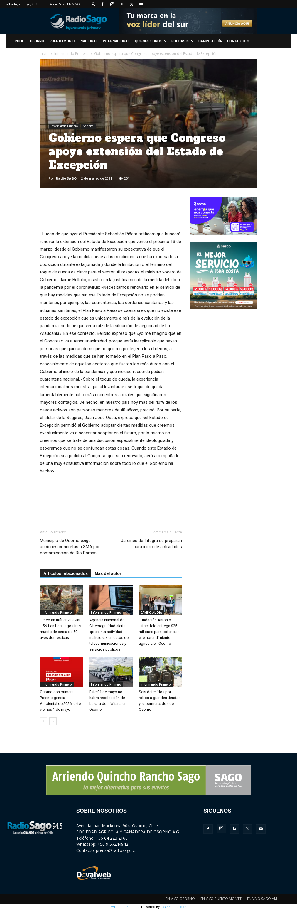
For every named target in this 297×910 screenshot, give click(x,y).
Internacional (116, 41)
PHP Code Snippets (124, 907)
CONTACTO (238, 41)
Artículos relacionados (65, 573)
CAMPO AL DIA (151, 612)
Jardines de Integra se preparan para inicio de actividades (151, 543)
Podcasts (182, 41)
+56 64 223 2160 (112, 838)
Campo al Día (210, 41)
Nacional (88, 41)
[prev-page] (43, 721)
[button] (93, 4)
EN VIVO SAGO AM (262, 898)
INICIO (20, 41)
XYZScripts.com (175, 907)
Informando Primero (71, 53)
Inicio (44, 53)
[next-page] (53, 721)
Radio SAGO (66, 178)
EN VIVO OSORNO (180, 898)
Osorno (37, 41)
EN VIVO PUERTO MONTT (221, 898)
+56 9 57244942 (112, 844)
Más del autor (108, 573)
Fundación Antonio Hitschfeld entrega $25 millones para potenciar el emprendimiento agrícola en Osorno (159, 632)
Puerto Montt (62, 41)
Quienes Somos (151, 41)
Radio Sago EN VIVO (64, 4)
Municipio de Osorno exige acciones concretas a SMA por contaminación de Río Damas (70, 547)
